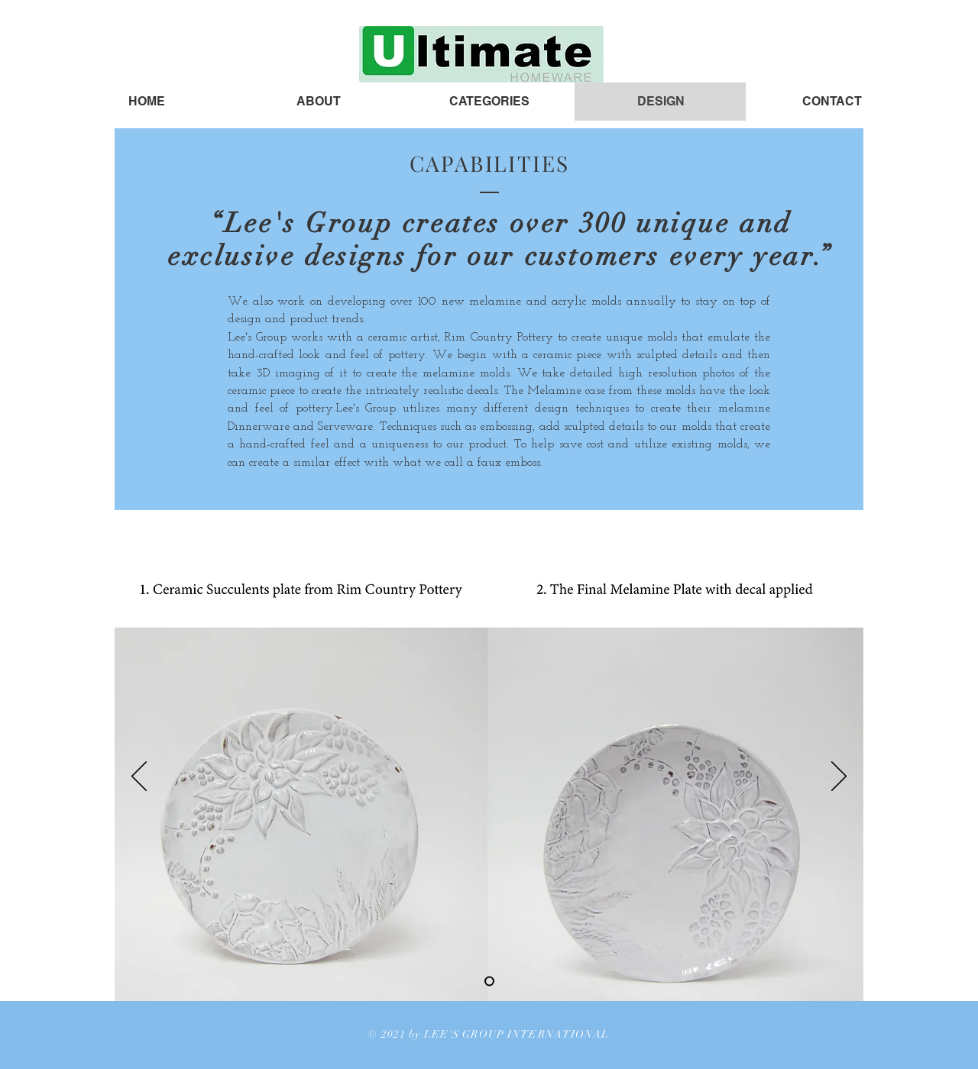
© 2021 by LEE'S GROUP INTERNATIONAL (488, 1034)
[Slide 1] (489, 981)
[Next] (839, 777)
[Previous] (139, 777)
